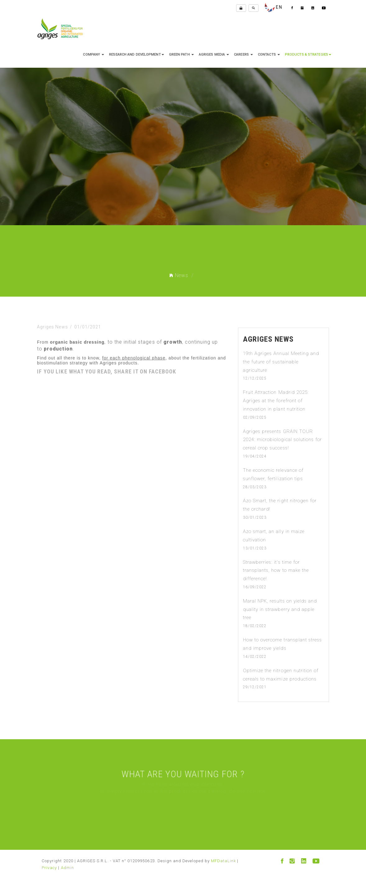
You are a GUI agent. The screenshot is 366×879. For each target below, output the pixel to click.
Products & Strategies (308, 54)
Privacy (49, 867)
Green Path (181, 54)
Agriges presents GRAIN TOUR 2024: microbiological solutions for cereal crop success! (282, 440)
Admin (67, 867)
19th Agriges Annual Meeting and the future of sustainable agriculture (281, 362)
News (178, 275)
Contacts (269, 54)
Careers (243, 54)
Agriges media (214, 54)
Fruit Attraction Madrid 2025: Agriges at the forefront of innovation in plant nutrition (276, 400)
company (93, 54)
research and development (136, 54)
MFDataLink (223, 861)
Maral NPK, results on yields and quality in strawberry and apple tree (280, 609)
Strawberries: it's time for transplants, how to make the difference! (276, 570)
